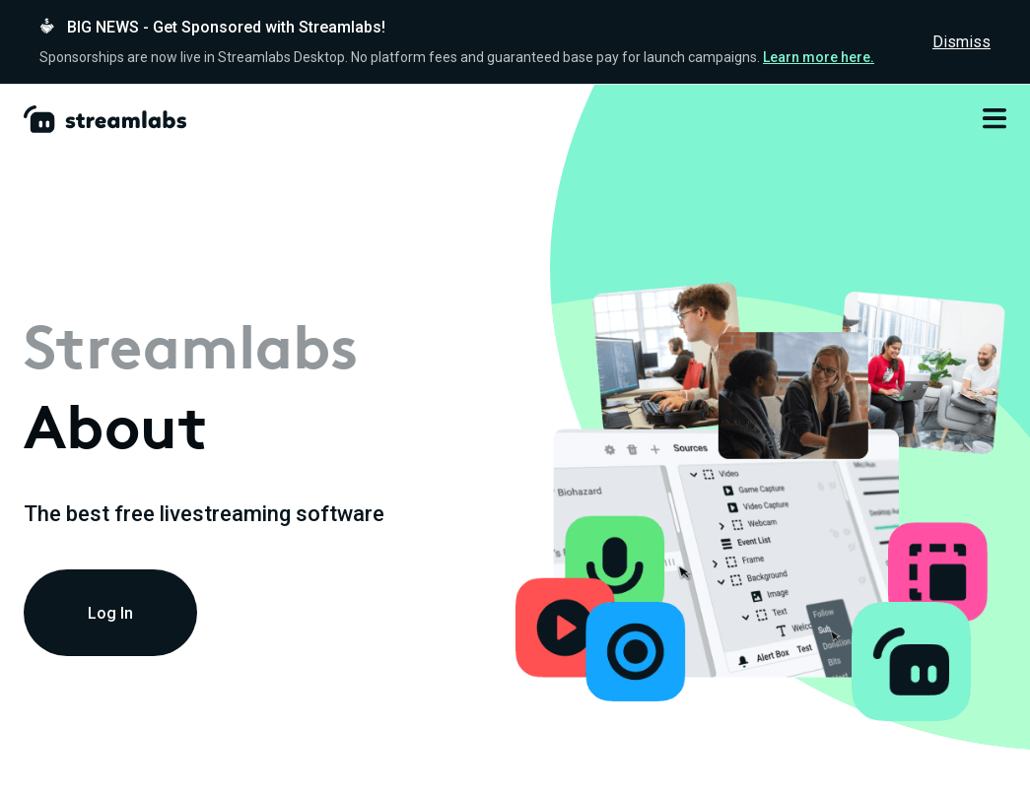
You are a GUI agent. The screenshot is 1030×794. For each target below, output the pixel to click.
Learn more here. (818, 57)
